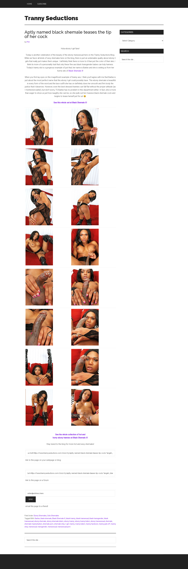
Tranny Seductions (51, 18)
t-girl (67, 524)
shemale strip (59, 524)
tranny (72, 524)
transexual (33, 527)
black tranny (70, 518)
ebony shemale (40, 521)
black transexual (82, 518)
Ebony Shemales (40, 516)
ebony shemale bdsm (55, 521)
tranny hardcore (92, 524)
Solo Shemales (53, 516)
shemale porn (48, 524)
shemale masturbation (33, 524)
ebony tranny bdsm (82, 521)
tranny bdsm (80, 524)
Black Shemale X (76, 71)
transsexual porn (64, 527)
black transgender (96, 518)
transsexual (52, 527)
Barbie (37, 518)
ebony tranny (69, 521)
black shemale (46, 518)
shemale (109, 521)
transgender (42, 527)
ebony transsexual (98, 521)
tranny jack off (104, 524)
